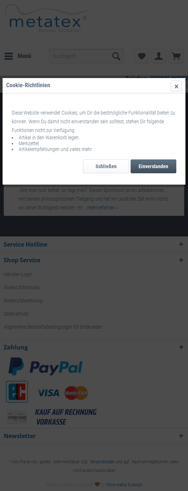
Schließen (106, 166)
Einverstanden (153, 166)
